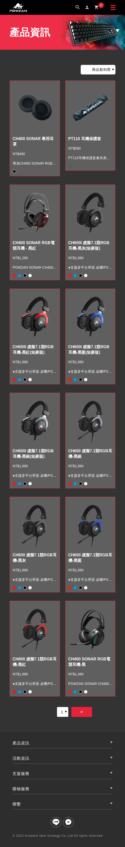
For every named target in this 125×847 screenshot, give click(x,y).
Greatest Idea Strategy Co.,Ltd (49, 835)
